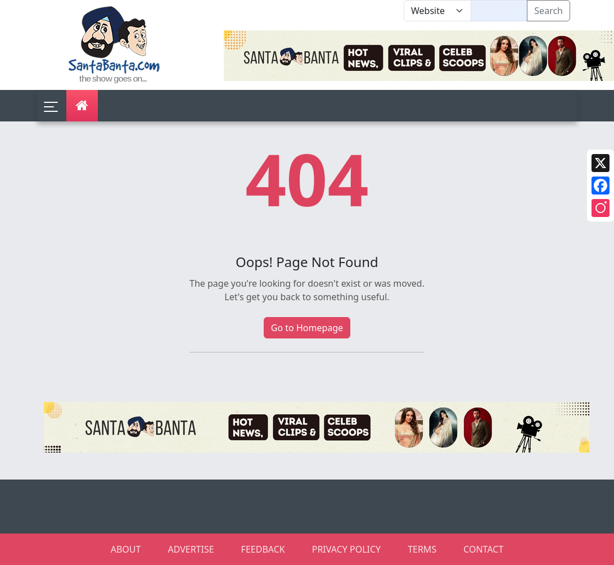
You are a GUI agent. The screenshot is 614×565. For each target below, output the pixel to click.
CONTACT (483, 549)
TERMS (422, 549)
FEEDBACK (263, 549)
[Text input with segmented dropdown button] (499, 10)
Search (548, 10)
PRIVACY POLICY (346, 549)
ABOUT (126, 549)
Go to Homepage (307, 328)
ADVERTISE (191, 549)
